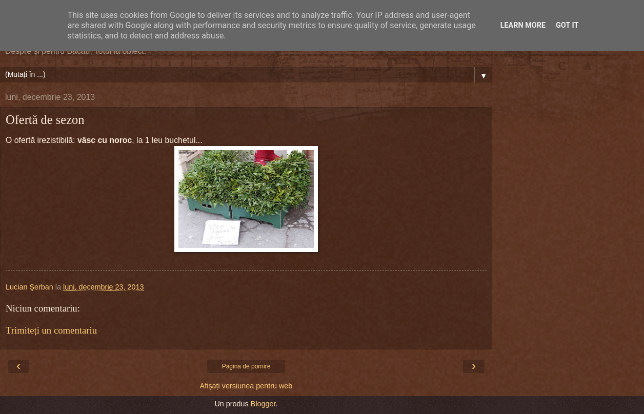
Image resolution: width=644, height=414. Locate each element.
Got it (567, 25)
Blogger (263, 404)
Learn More (523, 25)
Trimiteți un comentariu (51, 330)
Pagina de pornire (246, 366)
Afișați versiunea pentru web (246, 386)
